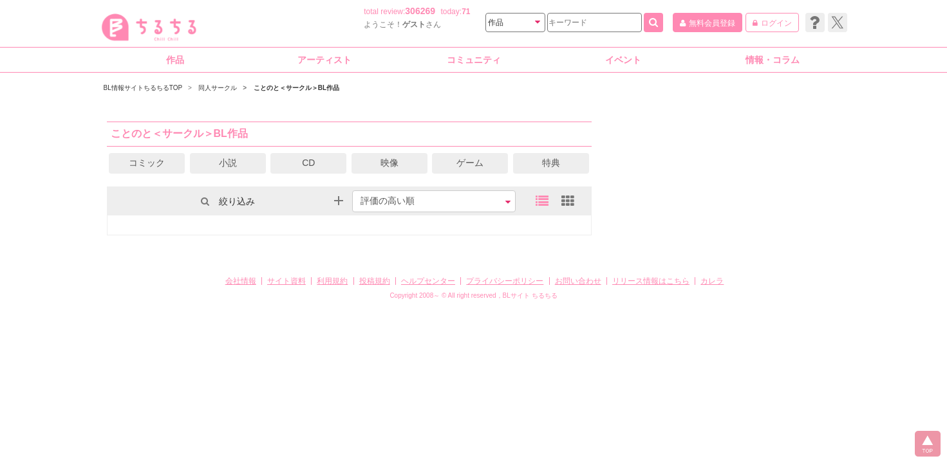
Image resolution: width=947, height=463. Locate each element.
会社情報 (240, 281)
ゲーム (469, 163)
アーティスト (324, 60)
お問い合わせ (578, 281)
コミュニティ (474, 60)
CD (308, 163)
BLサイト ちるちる (530, 295)
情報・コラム (772, 60)
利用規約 (332, 281)
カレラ (712, 281)
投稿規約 (374, 281)
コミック (147, 163)
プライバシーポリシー (504, 281)
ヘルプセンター (428, 281)
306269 (420, 11)
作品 (175, 60)
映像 (389, 163)
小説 (228, 163)
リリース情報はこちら (650, 281)
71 (466, 11)
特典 (551, 163)
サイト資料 (286, 281)
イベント (623, 60)
